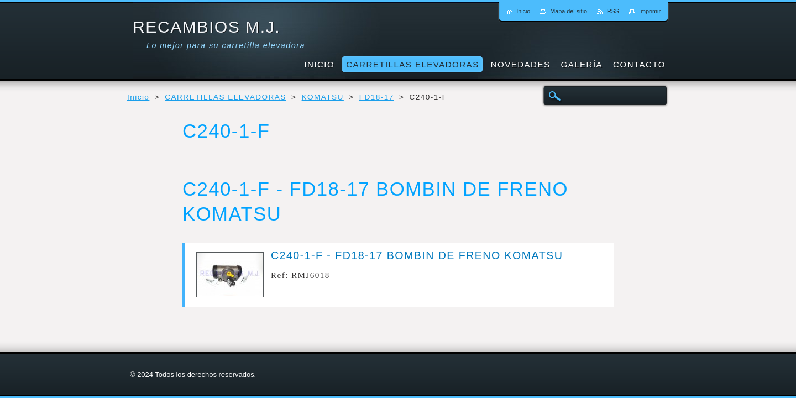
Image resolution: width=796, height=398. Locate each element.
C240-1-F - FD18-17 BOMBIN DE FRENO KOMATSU (417, 255)
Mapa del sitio (568, 11)
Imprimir (650, 11)
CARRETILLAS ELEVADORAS (225, 97)
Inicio (138, 97)
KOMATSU (323, 97)
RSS (613, 11)
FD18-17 (376, 97)
